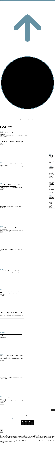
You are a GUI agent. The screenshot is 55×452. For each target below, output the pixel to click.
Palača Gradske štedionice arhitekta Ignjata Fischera (10, 274)
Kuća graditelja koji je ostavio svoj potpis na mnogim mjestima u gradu (11, 231)
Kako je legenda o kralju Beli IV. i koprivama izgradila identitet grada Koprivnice (51, 174)
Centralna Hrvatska (50, 202)
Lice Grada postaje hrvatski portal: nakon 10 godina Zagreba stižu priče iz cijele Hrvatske (51, 159)
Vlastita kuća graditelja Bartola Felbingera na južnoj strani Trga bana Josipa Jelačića (11, 318)
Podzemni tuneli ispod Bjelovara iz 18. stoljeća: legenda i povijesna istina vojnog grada (51, 206)
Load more (2, 411)
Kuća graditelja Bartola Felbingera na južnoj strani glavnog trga (10, 209)
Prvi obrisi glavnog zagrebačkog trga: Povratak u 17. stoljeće (11, 252)
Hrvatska (50, 170)
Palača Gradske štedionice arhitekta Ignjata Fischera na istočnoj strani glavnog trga (10, 362)
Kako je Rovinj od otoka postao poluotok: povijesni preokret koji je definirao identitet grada (51, 189)
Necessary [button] (1, 445)
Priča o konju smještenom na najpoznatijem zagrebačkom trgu (12, 141)
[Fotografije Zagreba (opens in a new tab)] (30, 119)
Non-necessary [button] (2, 449)
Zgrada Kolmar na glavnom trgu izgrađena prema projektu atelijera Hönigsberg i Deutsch (10, 187)
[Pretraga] (53, 417)
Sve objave (1, 207)
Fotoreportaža (2, 338)
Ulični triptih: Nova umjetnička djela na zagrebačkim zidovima (11, 340)
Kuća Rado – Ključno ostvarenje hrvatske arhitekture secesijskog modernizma (12, 133)
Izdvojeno (1, 131)
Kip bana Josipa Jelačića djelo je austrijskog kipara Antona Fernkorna (10, 405)
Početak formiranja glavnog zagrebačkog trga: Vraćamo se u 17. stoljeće (12, 295)
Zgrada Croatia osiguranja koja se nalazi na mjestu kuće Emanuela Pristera (11, 165)
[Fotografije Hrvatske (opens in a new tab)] (20, 119)
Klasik (1, 403)
